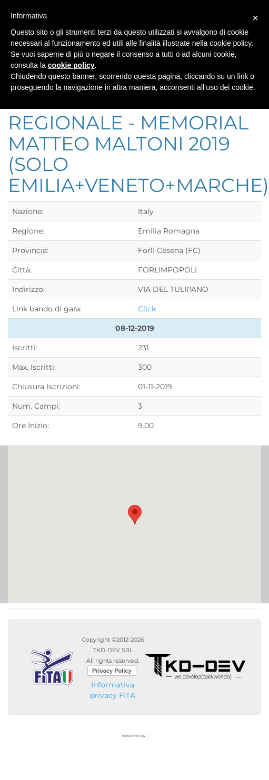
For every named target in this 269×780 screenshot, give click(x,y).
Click (147, 308)
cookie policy (71, 65)
